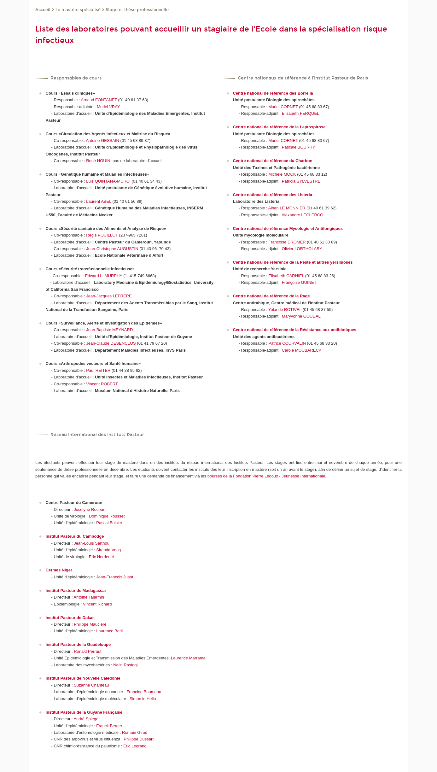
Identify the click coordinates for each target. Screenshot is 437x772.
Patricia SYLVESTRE (301, 181)
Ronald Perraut (87, 651)
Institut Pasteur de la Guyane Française (84, 712)
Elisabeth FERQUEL (300, 113)
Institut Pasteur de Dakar (70, 617)
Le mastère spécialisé (78, 9)
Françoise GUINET (299, 282)
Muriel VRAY (108, 106)
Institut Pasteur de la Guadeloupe (78, 644)
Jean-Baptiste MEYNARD (109, 329)
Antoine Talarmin (88, 597)
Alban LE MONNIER (287, 208)
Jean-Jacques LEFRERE (109, 296)
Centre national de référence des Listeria (272, 194)
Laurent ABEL (98, 201)
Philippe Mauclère (90, 624)
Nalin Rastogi (125, 665)
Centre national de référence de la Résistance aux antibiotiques (294, 329)
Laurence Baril (109, 631)
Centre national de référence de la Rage (271, 296)
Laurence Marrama (188, 658)
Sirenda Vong (108, 549)
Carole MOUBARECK (302, 350)
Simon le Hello (143, 698)
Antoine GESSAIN (102, 140)
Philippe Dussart (139, 739)
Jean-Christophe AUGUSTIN (112, 248)
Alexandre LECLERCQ (302, 215)
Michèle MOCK (282, 174)
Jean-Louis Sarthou (91, 543)
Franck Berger (109, 725)
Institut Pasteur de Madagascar (76, 590)
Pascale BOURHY (298, 147)
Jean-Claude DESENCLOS (111, 343)
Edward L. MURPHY (103, 275)
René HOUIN (98, 160)
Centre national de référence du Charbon (272, 160)
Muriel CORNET (283, 106)
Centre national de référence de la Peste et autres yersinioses (293, 262)
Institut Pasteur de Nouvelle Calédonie (83, 678)
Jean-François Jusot (114, 577)
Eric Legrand (135, 746)
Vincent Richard (97, 604)
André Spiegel (86, 718)
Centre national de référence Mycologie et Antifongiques (287, 228)
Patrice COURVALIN (287, 343)
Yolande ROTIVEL (284, 309)
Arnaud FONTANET (99, 99)
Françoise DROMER (287, 242)
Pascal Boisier (109, 522)
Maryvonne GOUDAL (301, 316)
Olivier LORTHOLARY (302, 248)
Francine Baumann (143, 691)
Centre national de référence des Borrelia (273, 93)
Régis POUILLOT (102, 235)
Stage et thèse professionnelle (137, 9)
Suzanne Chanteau (91, 685)
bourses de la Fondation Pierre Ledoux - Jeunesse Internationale (266, 476)
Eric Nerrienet (101, 556)
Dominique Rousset (107, 516)
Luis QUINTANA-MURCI (108, 181)
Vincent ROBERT (102, 384)
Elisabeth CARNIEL (286, 275)
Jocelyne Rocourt (89, 509)
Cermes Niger (59, 570)
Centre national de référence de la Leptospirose (279, 127)
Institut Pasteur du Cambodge (75, 536)
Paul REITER (98, 370)
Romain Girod (134, 732)
